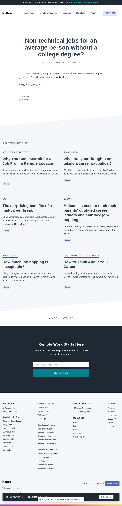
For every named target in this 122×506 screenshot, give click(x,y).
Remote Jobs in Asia (46, 432)
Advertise (111, 412)
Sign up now (61, 373)
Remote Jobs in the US (47, 443)
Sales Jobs (7, 450)
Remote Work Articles (46, 468)
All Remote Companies (82, 408)
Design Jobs (7, 425)
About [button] (93, 13)
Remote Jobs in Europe (47, 440)
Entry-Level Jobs (9, 432)
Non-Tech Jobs (8, 439)
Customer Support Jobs (12, 421)
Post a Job (112, 483)
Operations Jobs (9, 443)
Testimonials (112, 415)
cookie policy (75, 499)
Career (24, 100)
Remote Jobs (28, 13)
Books (75, 430)
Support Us (112, 419)
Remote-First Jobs (45, 429)
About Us (111, 408)
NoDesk (112, 404)
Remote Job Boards (45, 465)
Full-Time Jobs (43, 411)
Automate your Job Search (48, 454)
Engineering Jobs (9, 428)
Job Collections (44, 457)
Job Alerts (41, 461)
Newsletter (81, 13)
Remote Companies (48, 13)
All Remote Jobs (9, 408)
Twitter (110, 423)
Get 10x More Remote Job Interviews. (82, 2)
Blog (74, 426)
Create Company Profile (82, 412)
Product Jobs (8, 446)
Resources (78, 418)
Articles (75, 422)
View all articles (61, 318)
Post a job (109, 13)
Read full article (31, 85)
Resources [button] (66, 13)
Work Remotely (79, 437)
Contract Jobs (43, 408)
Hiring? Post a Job (10, 412)
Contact (111, 426)
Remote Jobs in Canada (47, 436)
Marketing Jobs (8, 436)
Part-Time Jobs (43, 415)
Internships (42, 419)
